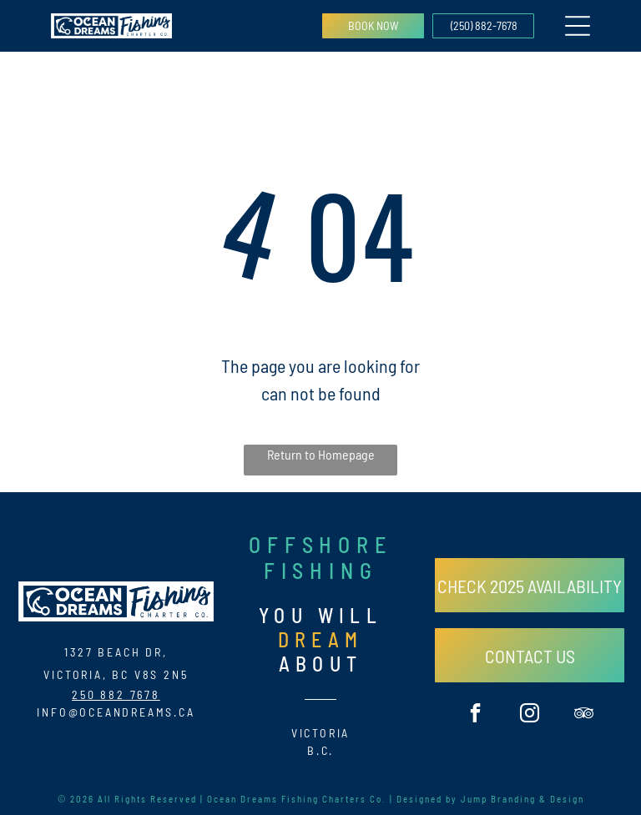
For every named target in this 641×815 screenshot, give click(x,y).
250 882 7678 (116, 694)
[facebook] (475, 715)
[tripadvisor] (583, 715)
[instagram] (529, 715)
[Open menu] (577, 25)
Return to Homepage (321, 454)
